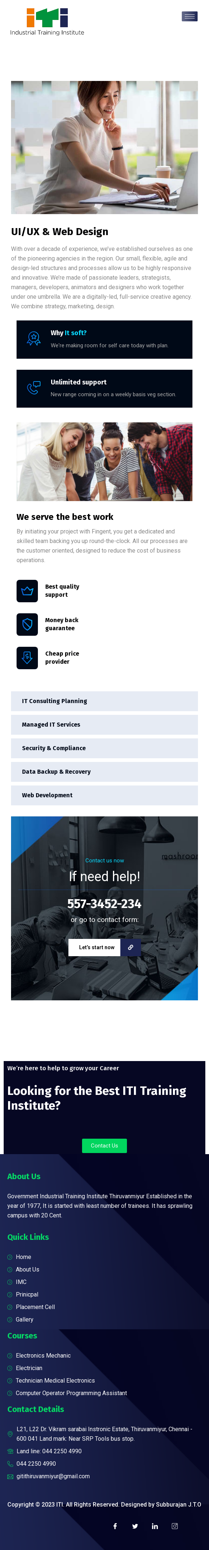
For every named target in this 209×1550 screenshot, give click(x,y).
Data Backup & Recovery (56, 771)
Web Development (47, 795)
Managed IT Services (51, 724)
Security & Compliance (54, 748)
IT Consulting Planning (54, 701)
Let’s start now (110, 947)
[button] (104, 1146)
